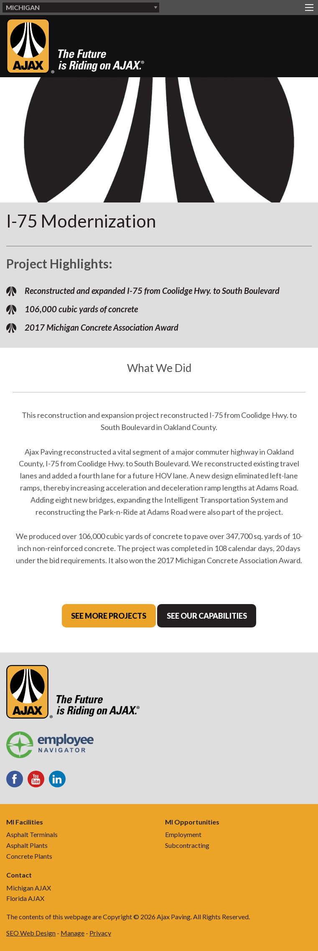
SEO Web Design (31, 933)
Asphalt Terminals (32, 834)
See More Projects (108, 615)
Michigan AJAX (28, 888)
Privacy (100, 933)
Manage (72, 933)
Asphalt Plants (27, 845)
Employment (183, 834)
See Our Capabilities (207, 615)
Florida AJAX (25, 898)
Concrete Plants (29, 856)
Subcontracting (187, 845)
